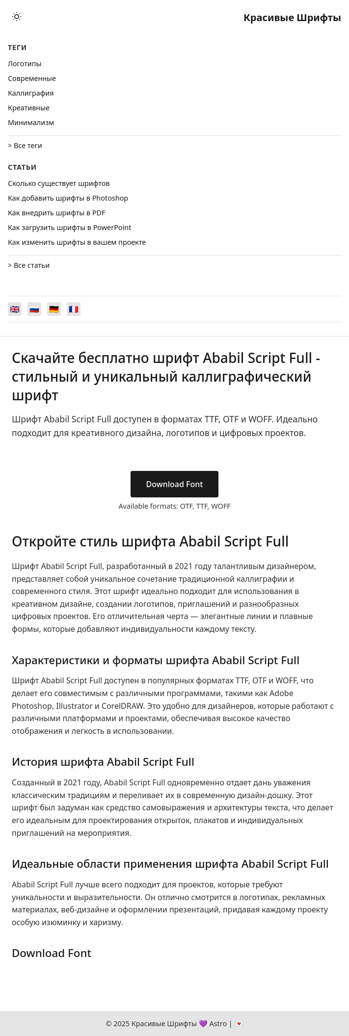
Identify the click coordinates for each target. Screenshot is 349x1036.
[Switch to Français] (74, 309)
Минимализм (31, 122)
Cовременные (32, 78)
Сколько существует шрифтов (58, 183)
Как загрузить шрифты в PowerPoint (69, 227)
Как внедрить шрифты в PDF (57, 212)
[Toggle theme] (17, 17)
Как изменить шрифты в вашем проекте (77, 242)
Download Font (174, 484)
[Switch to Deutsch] (54, 309)
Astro (218, 1023)
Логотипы (24, 63)
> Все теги (25, 145)
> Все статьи (29, 265)
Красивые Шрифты (292, 17)
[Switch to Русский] (34, 309)
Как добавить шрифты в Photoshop (68, 198)
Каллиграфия (31, 93)
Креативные (29, 107)
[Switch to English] (15, 309)
